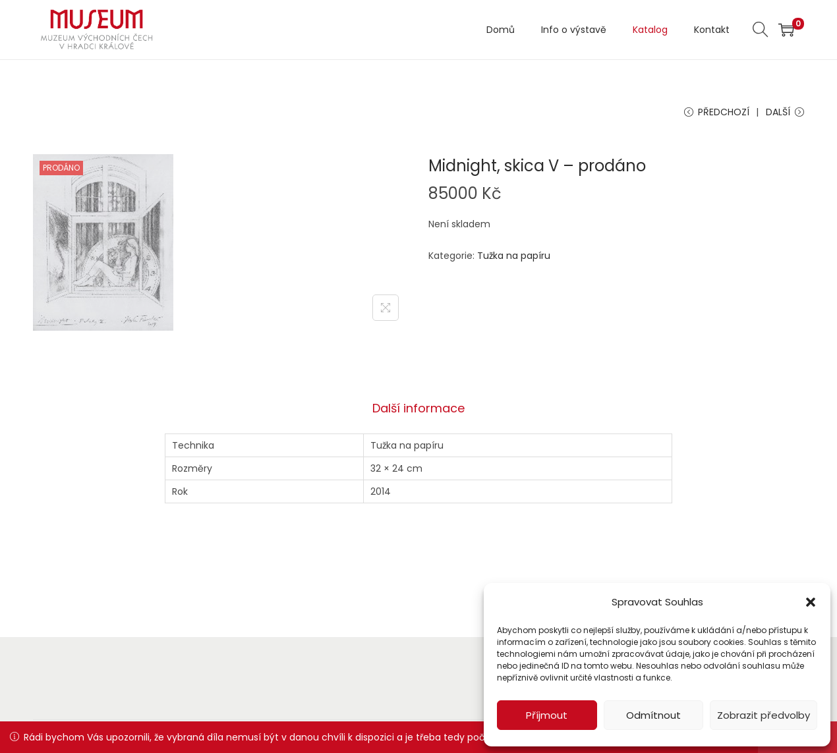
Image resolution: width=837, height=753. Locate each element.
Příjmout (546, 715)
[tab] (418, 408)
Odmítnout (653, 715)
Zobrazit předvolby (763, 715)
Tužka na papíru (513, 255)
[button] (810, 602)
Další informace (418, 408)
